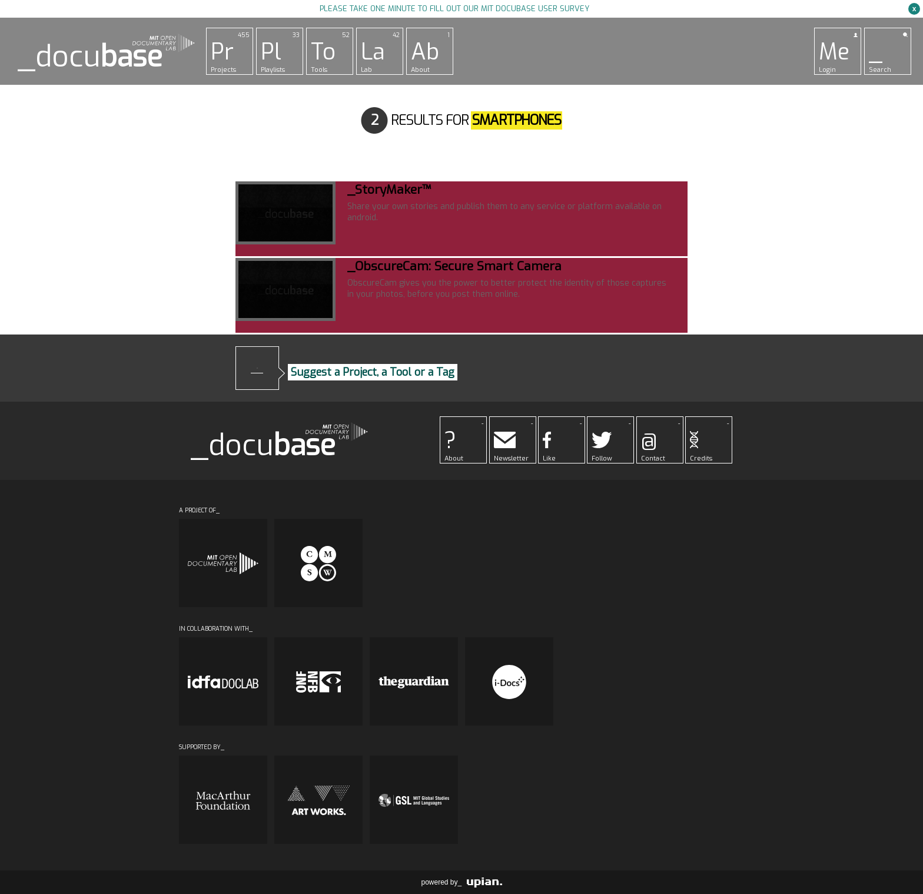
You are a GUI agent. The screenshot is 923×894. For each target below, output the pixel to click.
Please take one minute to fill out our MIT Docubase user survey (454, 9)
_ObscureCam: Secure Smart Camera (454, 266)
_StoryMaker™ (389, 189)
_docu (90, 56)
